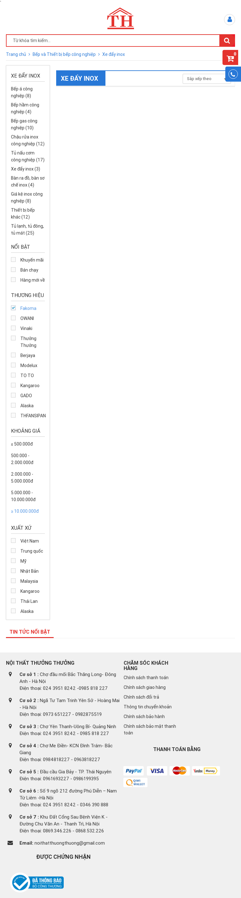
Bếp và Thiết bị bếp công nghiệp (65, 54)
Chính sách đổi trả (141, 697)
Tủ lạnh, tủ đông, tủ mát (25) (27, 229)
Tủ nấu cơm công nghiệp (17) (28, 156)
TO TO (27, 375)
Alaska (27, 405)
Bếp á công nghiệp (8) (22, 92)
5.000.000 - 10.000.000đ (23, 496)
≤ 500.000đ (22, 444)
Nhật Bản (29, 571)
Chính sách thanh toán (146, 677)
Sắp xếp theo (207, 78)
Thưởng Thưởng (28, 342)
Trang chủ (16, 54)
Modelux (28, 365)
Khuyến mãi (32, 260)
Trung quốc (31, 551)
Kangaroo (30, 385)
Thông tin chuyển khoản (148, 707)
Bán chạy (29, 270)
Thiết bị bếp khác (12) (23, 213)
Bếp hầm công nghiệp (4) (25, 108)
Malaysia (29, 581)
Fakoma (28, 308)
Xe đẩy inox (113, 54)
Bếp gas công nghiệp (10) (24, 124)
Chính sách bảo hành (144, 716)
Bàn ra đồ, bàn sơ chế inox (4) (28, 181)
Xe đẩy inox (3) (25, 169)
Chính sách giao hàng (145, 687)
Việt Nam (29, 541)
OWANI (27, 318)
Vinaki (26, 328)
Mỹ (23, 561)
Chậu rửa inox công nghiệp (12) (28, 140)
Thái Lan (29, 601)
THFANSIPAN (32, 416)
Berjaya (27, 355)
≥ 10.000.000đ (25, 511)
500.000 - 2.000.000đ (22, 459)
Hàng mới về (32, 280)
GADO (26, 395)
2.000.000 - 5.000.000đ (22, 477)
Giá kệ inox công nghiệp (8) (27, 197)
